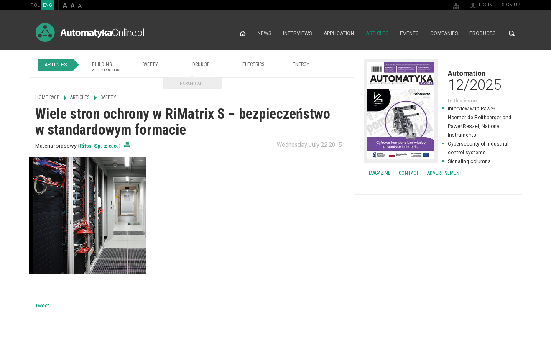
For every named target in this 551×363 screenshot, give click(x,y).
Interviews (297, 33)
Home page (243, 33)
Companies (444, 33)
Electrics (253, 64)
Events (409, 33)
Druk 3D (201, 64)
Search (511, 33)
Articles (377, 33)
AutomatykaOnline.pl (90, 32)
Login (485, 5)
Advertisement (444, 173)
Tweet (42, 306)
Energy (301, 64)
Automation (438, 80)
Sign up (511, 5)
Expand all (192, 84)
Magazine (379, 173)
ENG (47, 5)
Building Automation (106, 67)
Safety (150, 64)
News (264, 33)
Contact (409, 173)
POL (35, 5)
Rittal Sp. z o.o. (98, 146)
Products (482, 33)
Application (339, 33)
